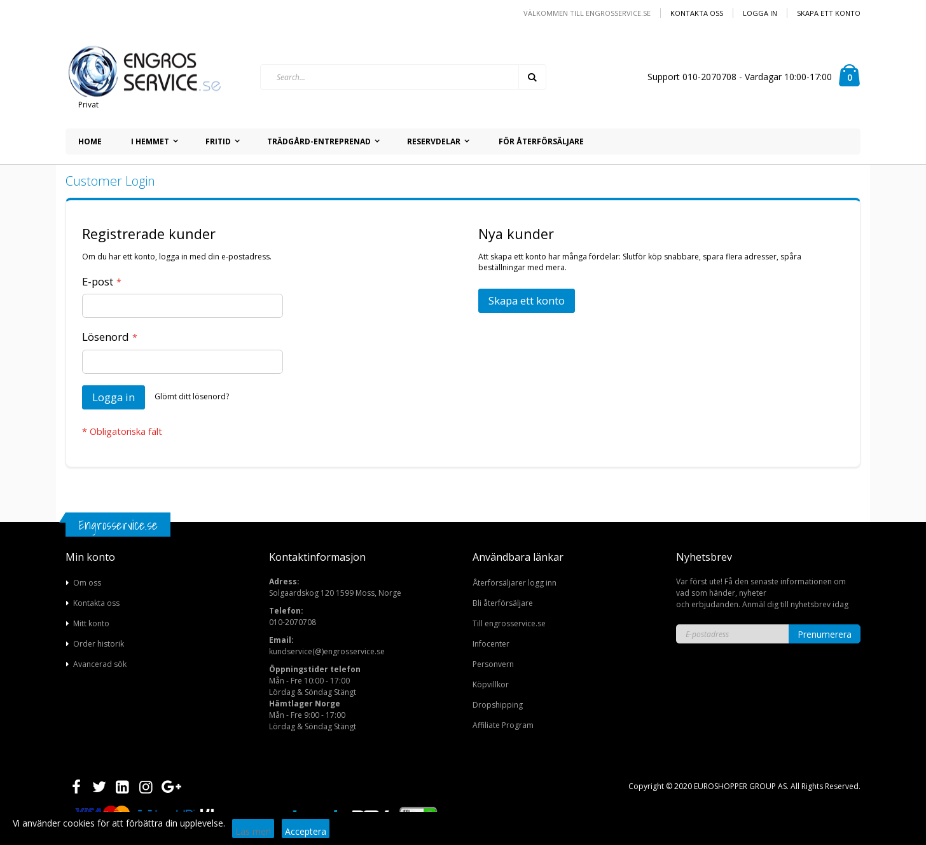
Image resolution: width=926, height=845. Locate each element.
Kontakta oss (696, 13)
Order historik (98, 643)
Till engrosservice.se (509, 623)
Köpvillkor (491, 684)
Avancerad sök (100, 664)
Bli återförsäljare (503, 603)
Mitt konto (91, 623)
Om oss (87, 582)
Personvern (493, 664)
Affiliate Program (503, 725)
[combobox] (403, 77)
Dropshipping (498, 704)
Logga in (760, 13)
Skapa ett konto (828, 13)
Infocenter (491, 643)
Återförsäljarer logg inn (514, 582)
